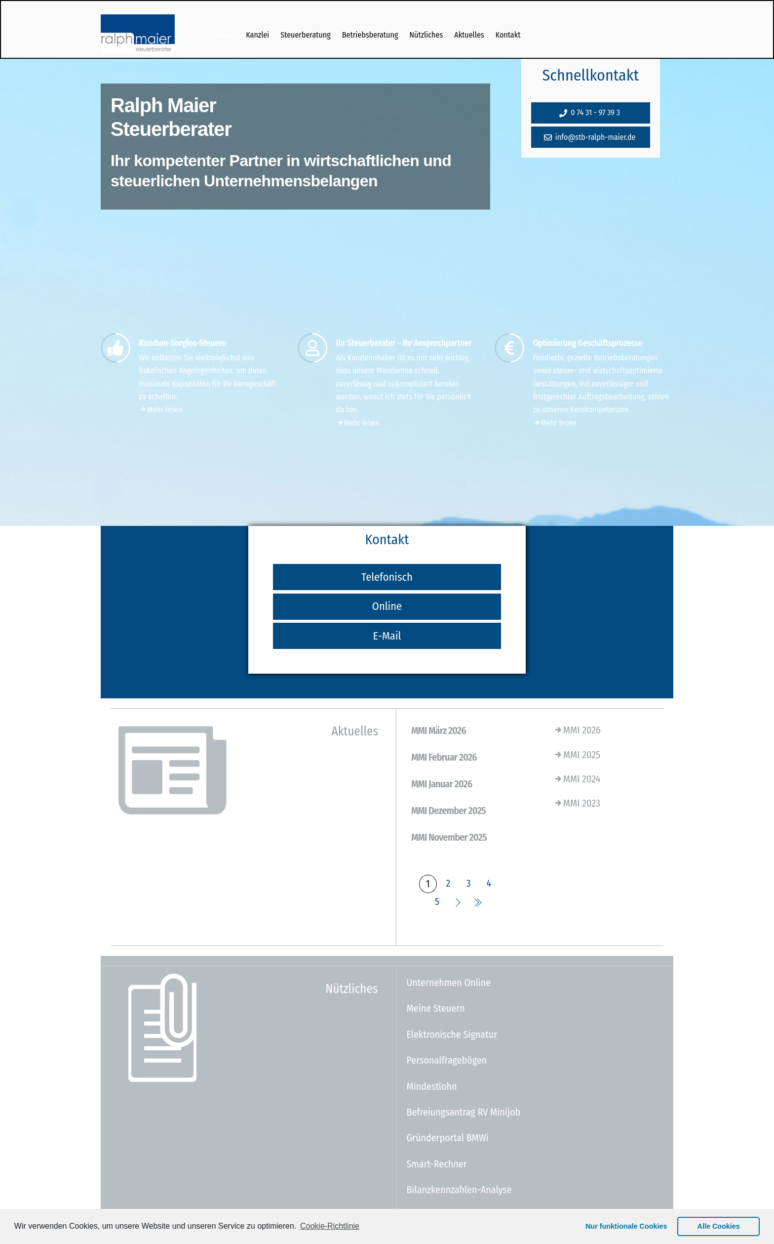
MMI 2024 (577, 779)
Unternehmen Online (449, 982)
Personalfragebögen (447, 1060)
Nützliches (426, 35)
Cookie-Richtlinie (329, 1226)
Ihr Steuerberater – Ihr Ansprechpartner (404, 343)
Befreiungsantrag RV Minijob (464, 1112)
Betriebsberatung (370, 35)
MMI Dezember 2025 (448, 810)
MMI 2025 (576, 755)
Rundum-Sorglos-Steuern (182, 343)
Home (225, 35)
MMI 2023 (576, 803)
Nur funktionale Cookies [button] (626, 1226)
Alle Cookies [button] (718, 1226)
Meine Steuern (436, 1008)
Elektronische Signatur (452, 1034)
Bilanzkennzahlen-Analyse (459, 1190)
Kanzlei (257, 35)
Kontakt (508, 35)
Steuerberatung (305, 35)
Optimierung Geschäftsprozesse (588, 343)
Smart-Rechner (437, 1164)
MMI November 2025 (449, 837)
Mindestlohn (432, 1086)
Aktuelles (469, 35)
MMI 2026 (577, 730)
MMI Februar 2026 (444, 757)
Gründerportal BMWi (448, 1138)
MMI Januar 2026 (441, 784)
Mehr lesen (161, 409)
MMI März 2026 (438, 730)
